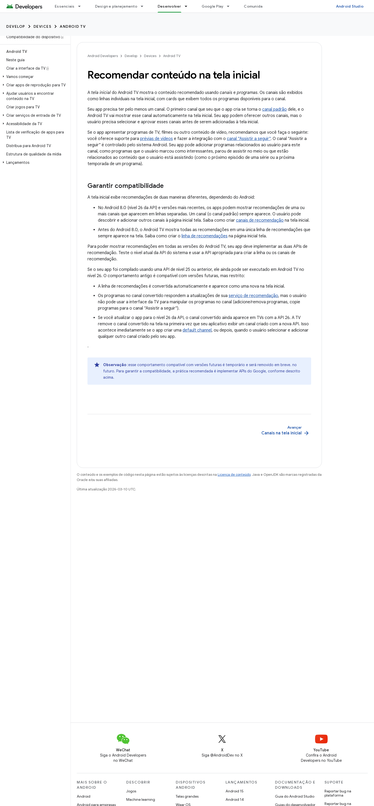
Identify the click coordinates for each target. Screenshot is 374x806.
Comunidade (255, 6)
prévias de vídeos (156, 138)
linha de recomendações (205, 236)
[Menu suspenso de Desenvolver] (188, 6)
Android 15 (235, 791)
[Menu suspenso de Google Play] (230, 6)
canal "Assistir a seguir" (249, 138)
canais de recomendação (260, 220)
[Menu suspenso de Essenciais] (82, 6)
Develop (15, 26)
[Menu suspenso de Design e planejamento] (144, 6)
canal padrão (274, 109)
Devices (43, 26)
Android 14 (235, 799)
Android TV (73, 26)
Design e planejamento (116, 6)
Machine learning (140, 799)
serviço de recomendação (253, 295)
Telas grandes (187, 796)
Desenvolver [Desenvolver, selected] (169, 6)
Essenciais (65, 6)
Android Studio (350, 6)
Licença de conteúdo (234, 474)
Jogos (131, 791)
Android (83, 796)
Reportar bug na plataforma (337, 793)
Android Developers (102, 56)
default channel (197, 330)
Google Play (213, 6)
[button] (34, 76)
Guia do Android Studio (294, 796)
